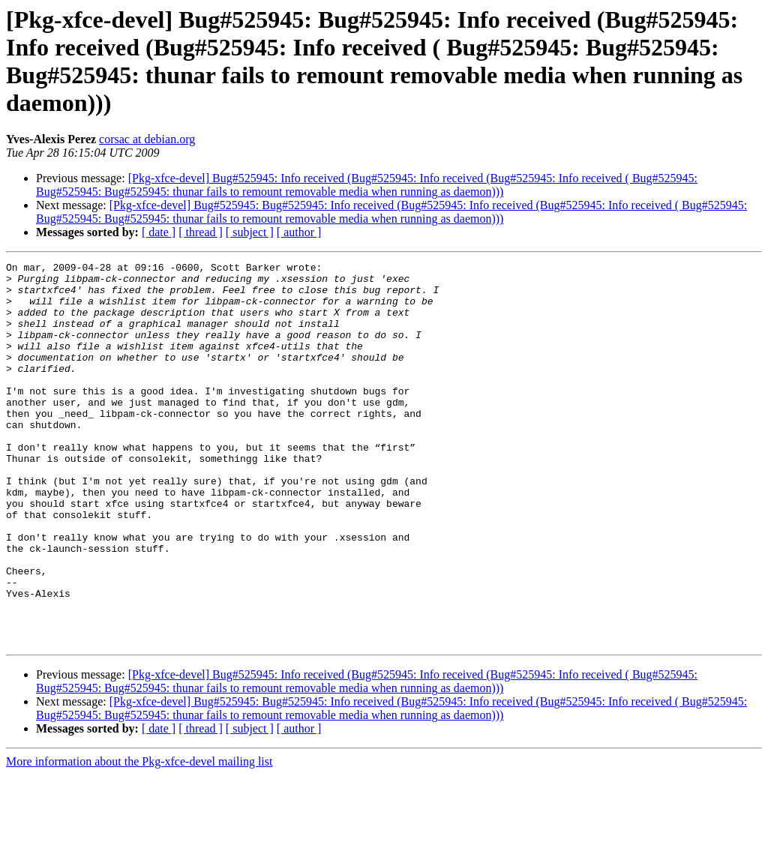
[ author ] (299, 232)
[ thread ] (200, 232)
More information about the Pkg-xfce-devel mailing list (139, 838)
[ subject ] (250, 232)
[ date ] (159, 232)
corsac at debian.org (147, 139)
